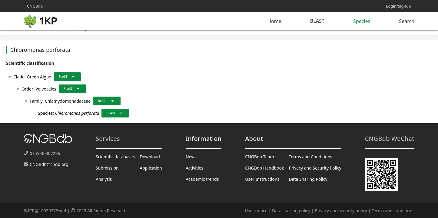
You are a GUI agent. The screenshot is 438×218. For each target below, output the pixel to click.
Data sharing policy (291, 210)
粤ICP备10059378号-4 (45, 210)
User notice (256, 210)
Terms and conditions (393, 210)
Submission (107, 168)
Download (150, 157)
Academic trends (202, 179)
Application (151, 168)
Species (361, 21)
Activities (194, 168)
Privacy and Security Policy (315, 168)
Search (406, 21)
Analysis (104, 179)
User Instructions (262, 179)
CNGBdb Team (259, 157)
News (191, 157)
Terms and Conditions (310, 157)
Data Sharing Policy (308, 179)
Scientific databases (115, 157)
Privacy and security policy (341, 210)
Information (203, 138)
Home (274, 21)
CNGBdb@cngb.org (49, 164)
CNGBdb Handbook (264, 168)
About (254, 138)
